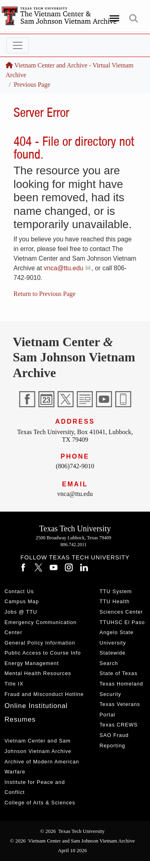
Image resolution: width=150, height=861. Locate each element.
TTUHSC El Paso (122, 622)
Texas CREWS (119, 725)
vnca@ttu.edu (63, 268)
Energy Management (31, 663)
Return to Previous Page (45, 293)
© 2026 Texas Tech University (72, 831)
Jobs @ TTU (20, 612)
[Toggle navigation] (17, 45)
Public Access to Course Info (42, 653)
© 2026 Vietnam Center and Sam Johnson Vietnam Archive (72, 841)
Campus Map (21, 601)
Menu (113, 15)
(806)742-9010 (75, 466)
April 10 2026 (72, 850)
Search (133, 18)
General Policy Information (39, 643)
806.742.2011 (73, 544)
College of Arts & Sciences (39, 803)
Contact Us (19, 591)
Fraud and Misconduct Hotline (44, 694)
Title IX (13, 684)
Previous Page (32, 84)
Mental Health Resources (37, 673)
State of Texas (119, 673)
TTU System (116, 591)
